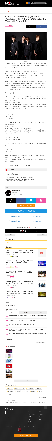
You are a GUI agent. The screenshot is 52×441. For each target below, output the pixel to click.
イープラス (8, 400)
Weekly (26, 312)
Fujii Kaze (9, 388)
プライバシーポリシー (42, 426)
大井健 (9, 394)
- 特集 (40, 419)
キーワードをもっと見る (41, 397)
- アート (28, 419)
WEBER (9, 242)
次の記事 (43, 234)
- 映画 (28, 423)
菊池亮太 (39, 391)
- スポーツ (29, 421)
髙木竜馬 (32, 391)
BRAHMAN (38, 388)
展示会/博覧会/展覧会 (19, 388)
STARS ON (10, 391)
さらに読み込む (30, 380)
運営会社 (7, 426)
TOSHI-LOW (25, 391)
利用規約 (34, 426)
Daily (12, 312)
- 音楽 (28, 411)
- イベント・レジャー (31, 414)
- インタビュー (41, 414)
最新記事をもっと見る (41, 342)
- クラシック (29, 416)
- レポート (41, 416)
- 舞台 (28, 412)
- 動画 (40, 411)
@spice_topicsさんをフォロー (11, 416)
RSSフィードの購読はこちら (27, 205)
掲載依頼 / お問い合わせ (22, 426)
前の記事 (9, 234)
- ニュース (41, 412)
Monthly (40, 312)
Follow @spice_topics (15, 216)
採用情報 (29, 426)
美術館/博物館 (30, 388)
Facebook (9, 412)
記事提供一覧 (13, 426)
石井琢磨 (17, 391)
